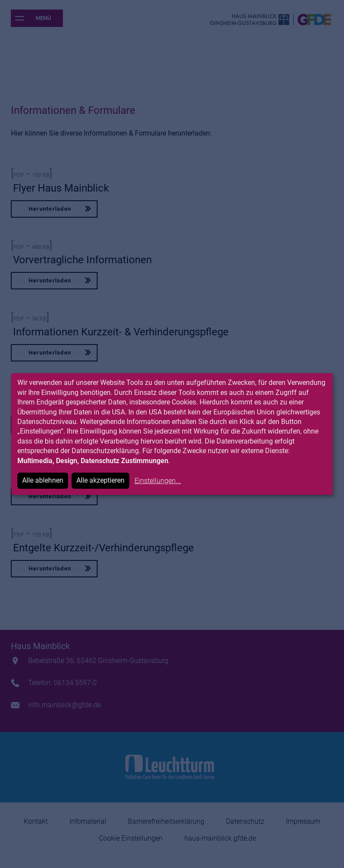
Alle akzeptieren (100, 480)
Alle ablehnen (42, 480)
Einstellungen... (157, 481)
